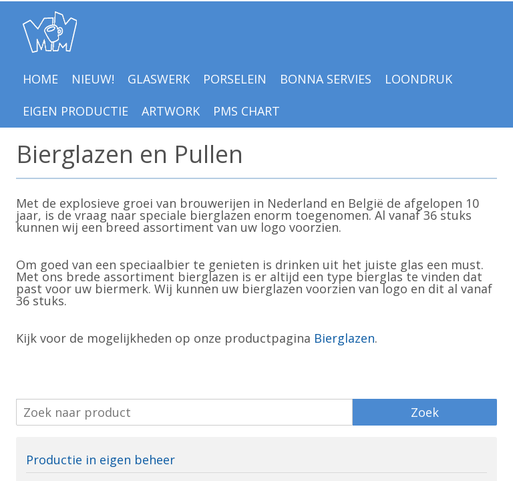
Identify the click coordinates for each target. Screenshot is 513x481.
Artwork (171, 111)
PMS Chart (246, 111)
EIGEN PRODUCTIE (75, 111)
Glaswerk (159, 79)
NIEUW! (92, 79)
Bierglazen (344, 338)
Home (40, 79)
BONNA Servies (325, 79)
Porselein (235, 79)
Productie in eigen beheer (100, 460)
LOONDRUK (418, 79)
